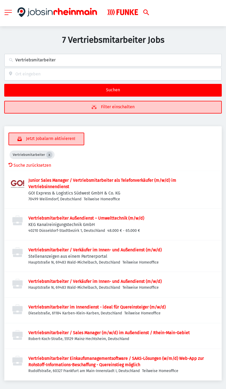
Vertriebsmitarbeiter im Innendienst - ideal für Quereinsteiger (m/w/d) (97, 307)
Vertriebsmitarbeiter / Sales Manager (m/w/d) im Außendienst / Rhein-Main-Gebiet (109, 332)
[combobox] (113, 60)
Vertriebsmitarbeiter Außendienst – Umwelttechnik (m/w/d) (86, 218)
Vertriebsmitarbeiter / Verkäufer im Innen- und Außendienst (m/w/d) (95, 249)
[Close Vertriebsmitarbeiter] (49, 155)
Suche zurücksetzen (29, 165)
